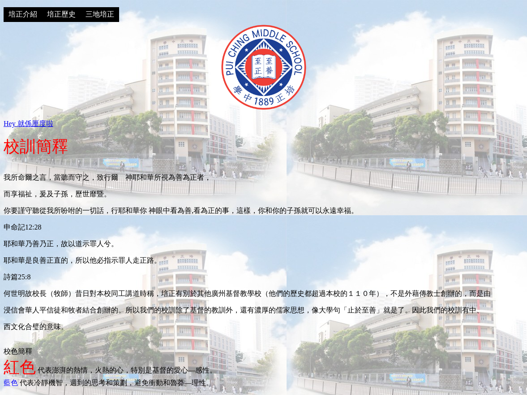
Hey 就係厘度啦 (28, 123)
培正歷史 (61, 14)
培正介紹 (23, 14)
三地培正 (100, 14)
